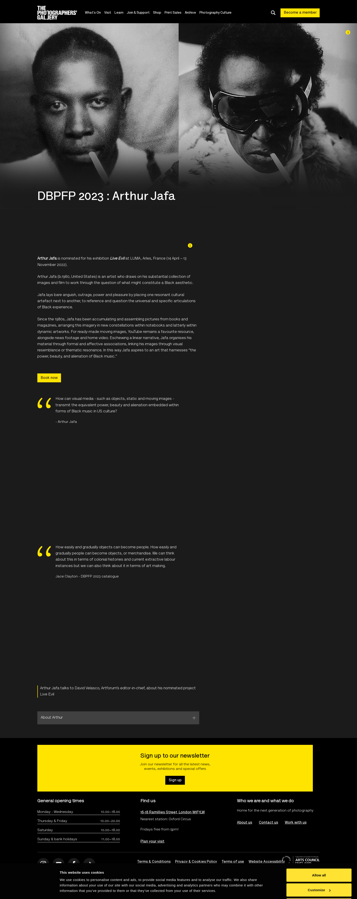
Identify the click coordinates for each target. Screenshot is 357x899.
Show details (70, 885)
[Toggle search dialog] (273, 13)
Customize (319, 872)
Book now (49, 378)
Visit (107, 13)
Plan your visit (152, 841)
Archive (190, 13)
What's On (93, 13)
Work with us (295, 823)
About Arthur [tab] (52, 718)
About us (244, 823)
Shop (157, 13)
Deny (319, 887)
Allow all (319, 857)
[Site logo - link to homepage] (61, 13)
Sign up (175, 780)
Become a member (300, 13)
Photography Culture (215, 13)
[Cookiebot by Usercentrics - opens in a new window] (29, 890)
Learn (119, 13)
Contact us (268, 823)
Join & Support (138, 13)
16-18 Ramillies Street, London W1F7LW (172, 812)
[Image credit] (348, 32)
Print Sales (173, 13)
